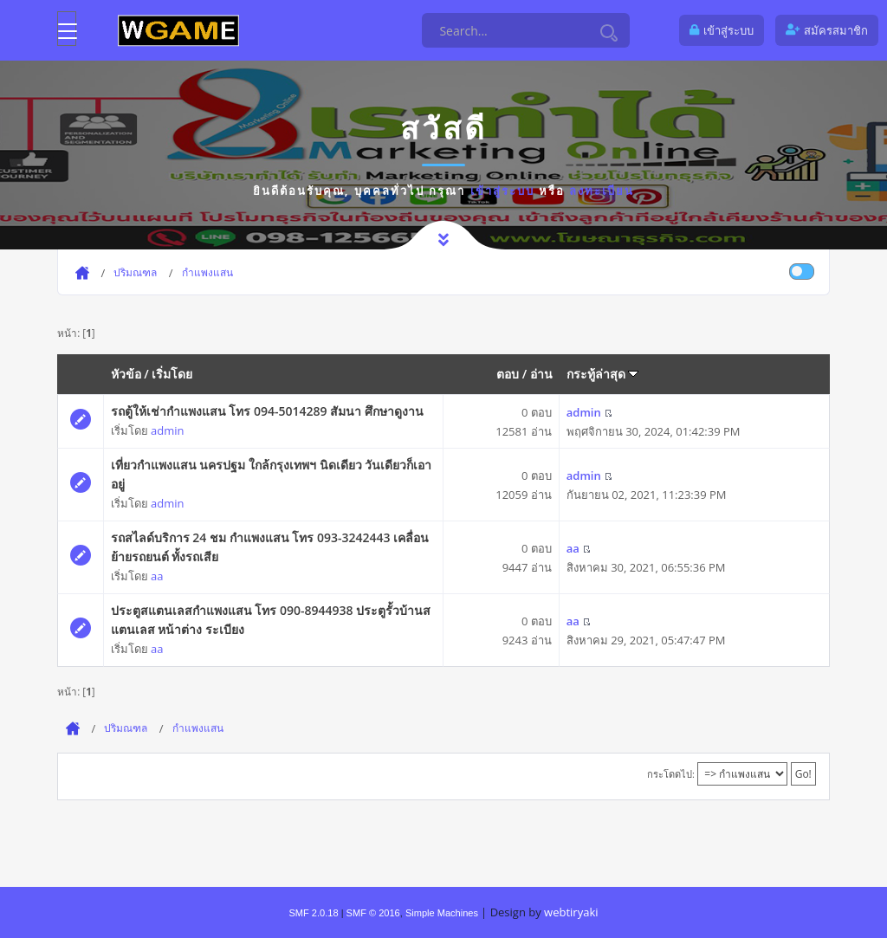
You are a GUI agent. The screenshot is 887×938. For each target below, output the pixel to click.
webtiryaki (571, 912)
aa (157, 576)
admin (167, 430)
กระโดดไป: (671, 773)
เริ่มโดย (172, 373)
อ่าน (541, 373)
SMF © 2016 (373, 913)
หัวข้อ (126, 373)
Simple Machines (441, 913)
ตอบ (507, 373)
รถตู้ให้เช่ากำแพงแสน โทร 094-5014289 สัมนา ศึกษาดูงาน (267, 411)
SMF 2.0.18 (313, 913)
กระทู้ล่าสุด (603, 373)
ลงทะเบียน (601, 190)
